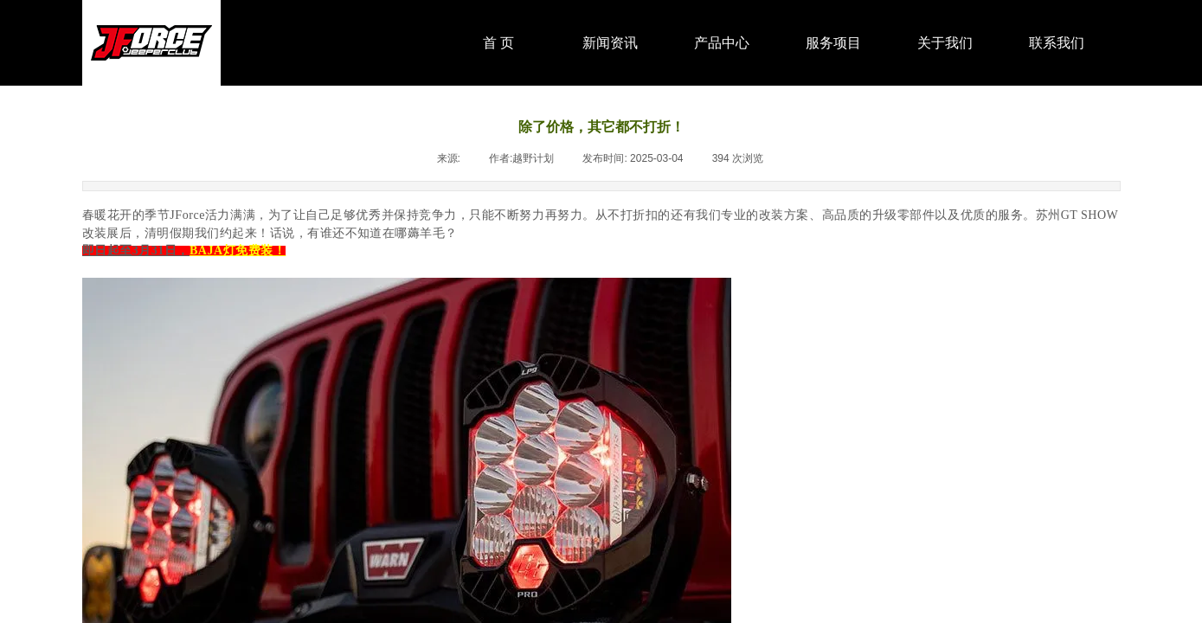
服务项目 (833, 42)
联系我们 (1056, 42)
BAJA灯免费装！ (238, 250)
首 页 (498, 42)
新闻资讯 (610, 42)
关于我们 (945, 42)
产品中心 (721, 42)
